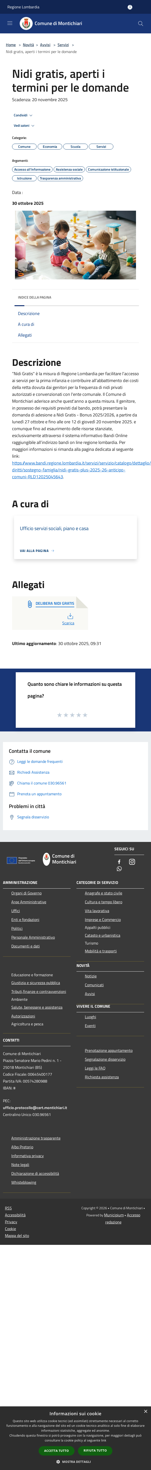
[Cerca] (141, 24)
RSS (8, 1208)
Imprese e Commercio (103, 919)
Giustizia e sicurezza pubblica (35, 983)
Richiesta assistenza (102, 1077)
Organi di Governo (26, 893)
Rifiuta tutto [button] (95, 1450)
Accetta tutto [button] (56, 1451)
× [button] (145, 1412)
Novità (28, 45)
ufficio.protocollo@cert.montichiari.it (35, 1108)
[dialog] (75, 1438)
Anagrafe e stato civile (103, 893)
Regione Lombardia (23, 7)
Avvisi (45, 45)
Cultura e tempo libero (103, 902)
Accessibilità (15, 1215)
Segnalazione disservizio (105, 1059)
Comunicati (94, 985)
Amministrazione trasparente (35, 1138)
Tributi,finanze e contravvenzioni (38, 991)
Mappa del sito (17, 1235)
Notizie (91, 976)
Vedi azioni (25, 126)
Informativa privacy (27, 1156)
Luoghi (90, 1017)
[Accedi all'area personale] (130, 7)
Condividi (24, 115)
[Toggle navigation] (10, 23)
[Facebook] (119, 862)
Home (11, 45)
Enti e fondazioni (25, 919)
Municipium (114, 1215)
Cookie (10, 1229)
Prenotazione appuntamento (109, 1050)
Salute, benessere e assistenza (36, 1007)
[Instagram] (132, 862)
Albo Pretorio (22, 1147)
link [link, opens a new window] (103, 1440)
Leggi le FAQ (95, 1068)
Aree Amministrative (28, 902)
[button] (75, 1461)
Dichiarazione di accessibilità (35, 1173)
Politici (17, 928)
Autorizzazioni (23, 1016)
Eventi (90, 1026)
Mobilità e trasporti (101, 951)
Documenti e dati (25, 946)
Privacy (11, 1222)
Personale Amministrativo (33, 937)
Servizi (63, 45)
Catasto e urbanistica (102, 935)
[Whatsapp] (119, 869)
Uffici (15, 911)
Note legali (20, 1165)
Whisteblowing (23, 1182)
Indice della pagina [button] (34, 297)
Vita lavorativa (97, 911)
